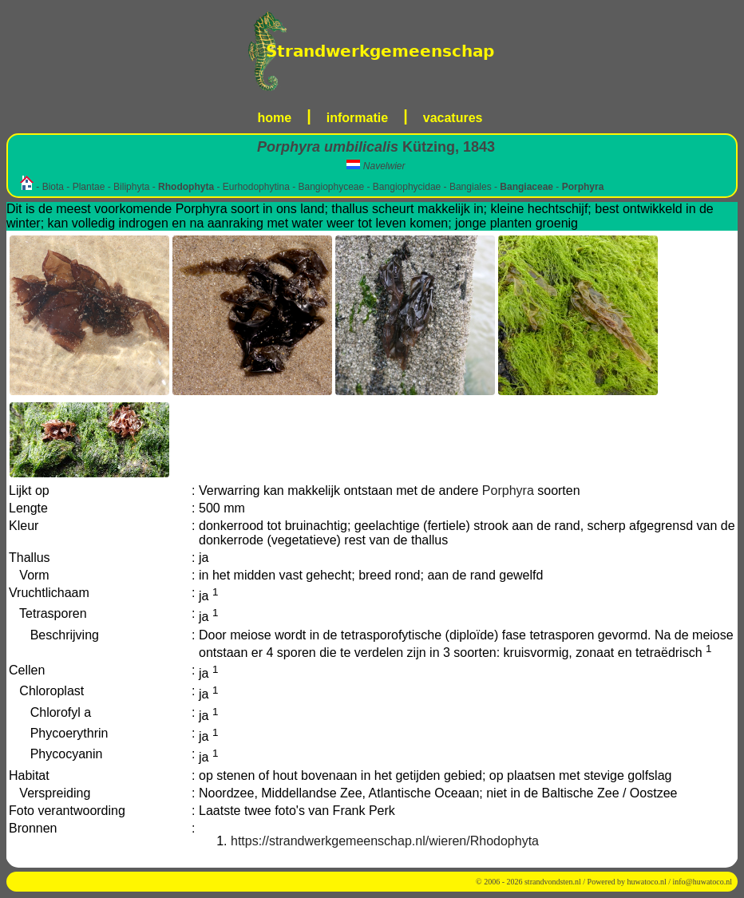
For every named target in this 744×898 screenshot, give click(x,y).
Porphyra (508, 490)
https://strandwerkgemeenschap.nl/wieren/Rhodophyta (385, 841)
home (275, 118)
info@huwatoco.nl (702, 881)
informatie (357, 118)
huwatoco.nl (647, 881)
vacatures (453, 118)
